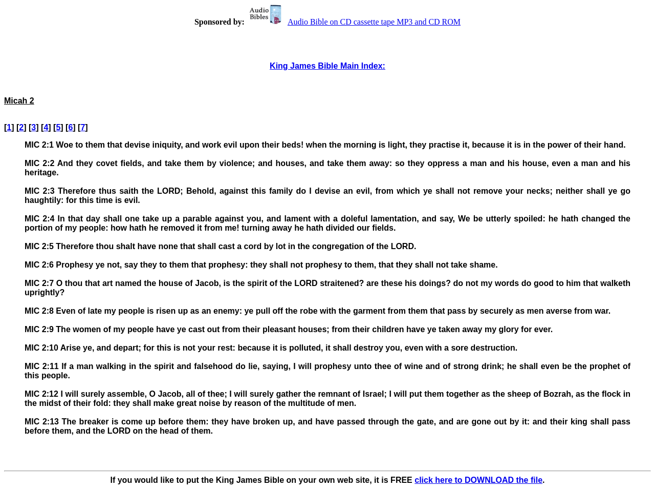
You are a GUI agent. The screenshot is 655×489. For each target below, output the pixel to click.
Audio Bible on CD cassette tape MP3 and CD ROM (354, 21)
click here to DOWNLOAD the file (478, 480)
